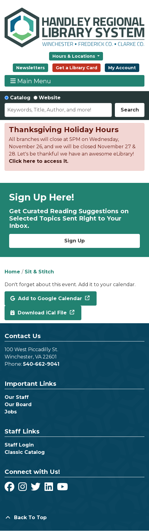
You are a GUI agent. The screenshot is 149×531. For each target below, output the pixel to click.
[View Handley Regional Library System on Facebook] (10, 489)
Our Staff (17, 397)
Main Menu (30, 81)
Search (130, 110)
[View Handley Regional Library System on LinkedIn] (49, 489)
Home (12, 272)
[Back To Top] (74, 518)
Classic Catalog (25, 452)
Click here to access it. (38, 161)
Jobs (11, 412)
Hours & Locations (74, 56)
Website (50, 98)
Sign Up (74, 241)
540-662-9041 (41, 364)
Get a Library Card (76, 67)
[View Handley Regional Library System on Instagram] (23, 489)
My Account (122, 67)
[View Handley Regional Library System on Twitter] (36, 489)
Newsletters (30, 67)
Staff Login (19, 445)
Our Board (18, 404)
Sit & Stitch (39, 272)
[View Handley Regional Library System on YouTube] (62, 489)
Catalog (20, 98)
